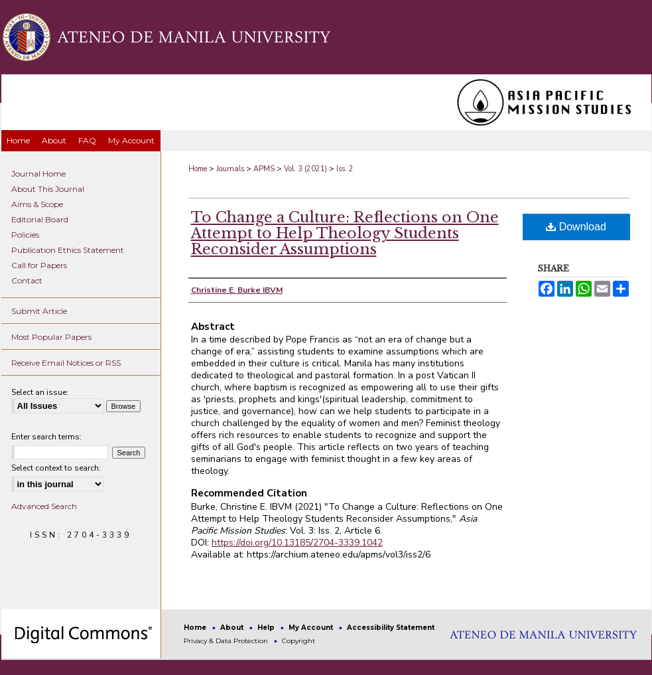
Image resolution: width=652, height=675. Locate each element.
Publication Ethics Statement (67, 250)
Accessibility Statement (390, 627)
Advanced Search (44, 506)
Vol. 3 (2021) (305, 169)
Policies (25, 235)
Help (267, 627)
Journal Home (38, 174)
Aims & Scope (37, 204)
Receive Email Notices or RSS (66, 363)
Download (576, 226)
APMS (264, 169)
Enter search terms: (46, 436)
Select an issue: (39, 392)
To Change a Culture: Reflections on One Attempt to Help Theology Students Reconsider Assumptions (345, 233)
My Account (312, 627)
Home (197, 169)
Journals (230, 169)
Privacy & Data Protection (227, 641)
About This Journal (47, 189)
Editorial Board (39, 219)
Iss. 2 (345, 169)
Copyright (298, 641)
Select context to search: (56, 468)
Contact (26, 280)
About (232, 627)
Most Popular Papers (51, 337)
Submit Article (39, 311)
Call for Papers (39, 265)
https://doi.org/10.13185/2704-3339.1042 (297, 542)
